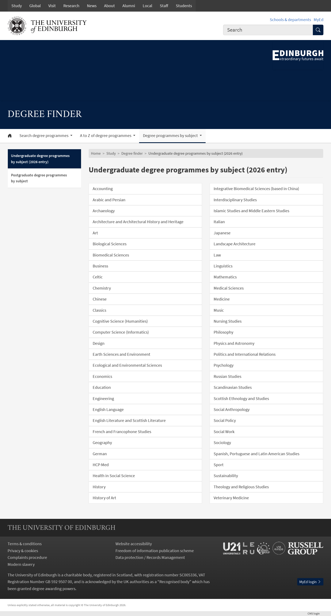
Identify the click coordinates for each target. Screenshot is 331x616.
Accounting (103, 188)
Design (98, 343)
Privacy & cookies (23, 550)
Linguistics (223, 266)
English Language (108, 409)
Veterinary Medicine (231, 498)
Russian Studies (227, 376)
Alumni (128, 5)
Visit (52, 5)
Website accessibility (133, 543)
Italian (219, 221)
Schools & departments (290, 19)
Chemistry (102, 288)
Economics (102, 376)
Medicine (222, 299)
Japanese (222, 233)
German (100, 453)
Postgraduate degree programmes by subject (39, 178)
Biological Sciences (109, 244)
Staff (164, 5)
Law (217, 255)
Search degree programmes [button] (44, 135)
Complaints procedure (27, 557)
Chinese (100, 299)
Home (96, 153)
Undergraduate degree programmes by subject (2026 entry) (40, 158)
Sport (219, 464)
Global (35, 5)
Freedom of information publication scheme (154, 550)
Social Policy (225, 420)
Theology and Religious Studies (241, 487)
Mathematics (225, 277)
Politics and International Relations (244, 354)
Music (219, 310)
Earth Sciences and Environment (121, 354)
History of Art (104, 498)
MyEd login (310, 582)
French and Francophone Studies (122, 431)
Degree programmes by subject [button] (171, 135)
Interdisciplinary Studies (235, 200)
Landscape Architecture (234, 244)
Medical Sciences (229, 288)
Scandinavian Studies (233, 387)
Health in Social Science (114, 475)
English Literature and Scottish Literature (129, 420)
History (99, 487)
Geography (102, 442)
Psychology (223, 365)
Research (71, 5)
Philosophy (223, 332)
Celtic (98, 277)
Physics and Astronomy (234, 343)
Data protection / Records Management (150, 557)
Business (100, 266)
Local (147, 5)
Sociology (222, 442)
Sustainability (226, 475)
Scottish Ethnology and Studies (241, 398)
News (91, 5)
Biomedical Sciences (111, 255)
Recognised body (174, 581)
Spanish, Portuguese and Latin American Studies (256, 453)
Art (95, 233)
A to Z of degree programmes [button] (106, 135)
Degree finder (132, 153)
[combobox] (268, 30)
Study (16, 5)
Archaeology (104, 210)
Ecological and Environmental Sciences (127, 365)
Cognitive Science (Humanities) (120, 321)
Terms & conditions (25, 543)
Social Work (224, 431)
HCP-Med (101, 464)
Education (102, 387)
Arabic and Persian (109, 200)
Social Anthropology (232, 409)
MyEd (318, 19)
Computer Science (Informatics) (121, 332)
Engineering (103, 398)
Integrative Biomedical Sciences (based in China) (256, 188)
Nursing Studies (227, 321)
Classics (99, 310)
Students (184, 5)
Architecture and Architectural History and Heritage (138, 221)
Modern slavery (21, 564)
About (109, 5)
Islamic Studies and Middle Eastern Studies (251, 210)
